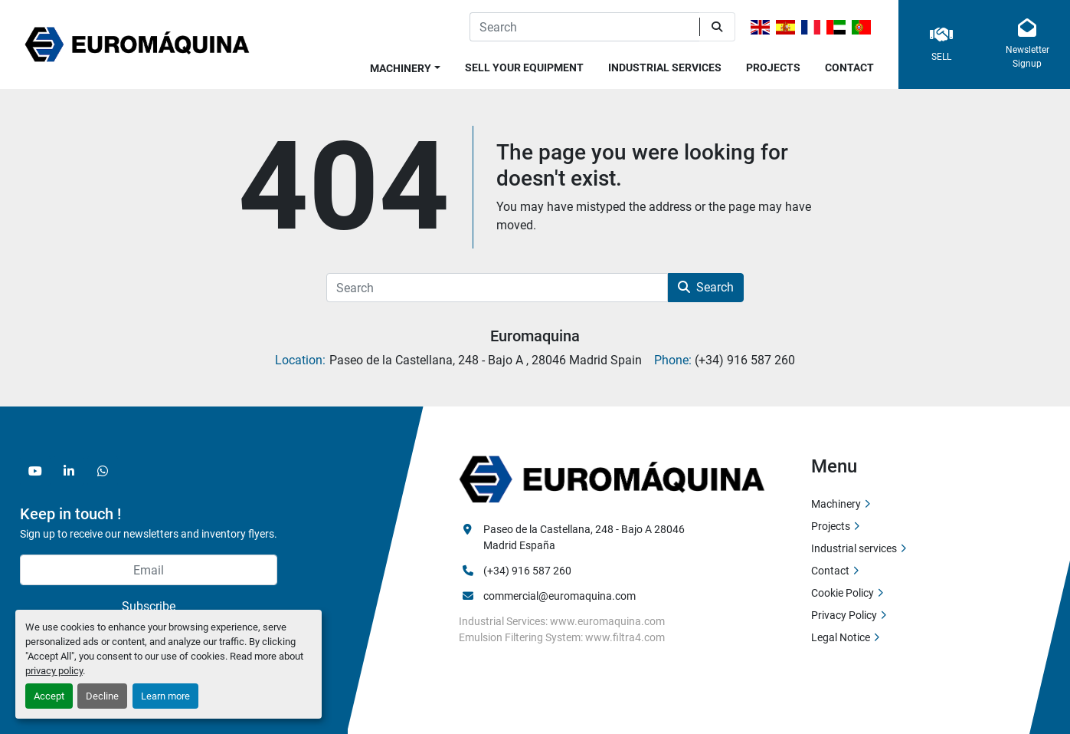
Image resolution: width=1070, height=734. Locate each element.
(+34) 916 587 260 (527, 570)
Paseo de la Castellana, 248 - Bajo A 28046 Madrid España (585, 537)
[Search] (584, 26)
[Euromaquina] (612, 478)
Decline (102, 696)
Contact (849, 67)
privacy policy (54, 670)
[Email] (148, 570)
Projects (773, 67)
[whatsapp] (102, 471)
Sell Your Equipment (524, 67)
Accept (49, 696)
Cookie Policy (842, 593)
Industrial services (665, 67)
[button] (405, 65)
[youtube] (35, 471)
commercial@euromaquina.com (559, 596)
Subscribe (148, 606)
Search (706, 287)
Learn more (165, 696)
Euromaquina (535, 336)
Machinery (400, 68)
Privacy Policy (844, 615)
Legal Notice (840, 637)
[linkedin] (69, 471)
